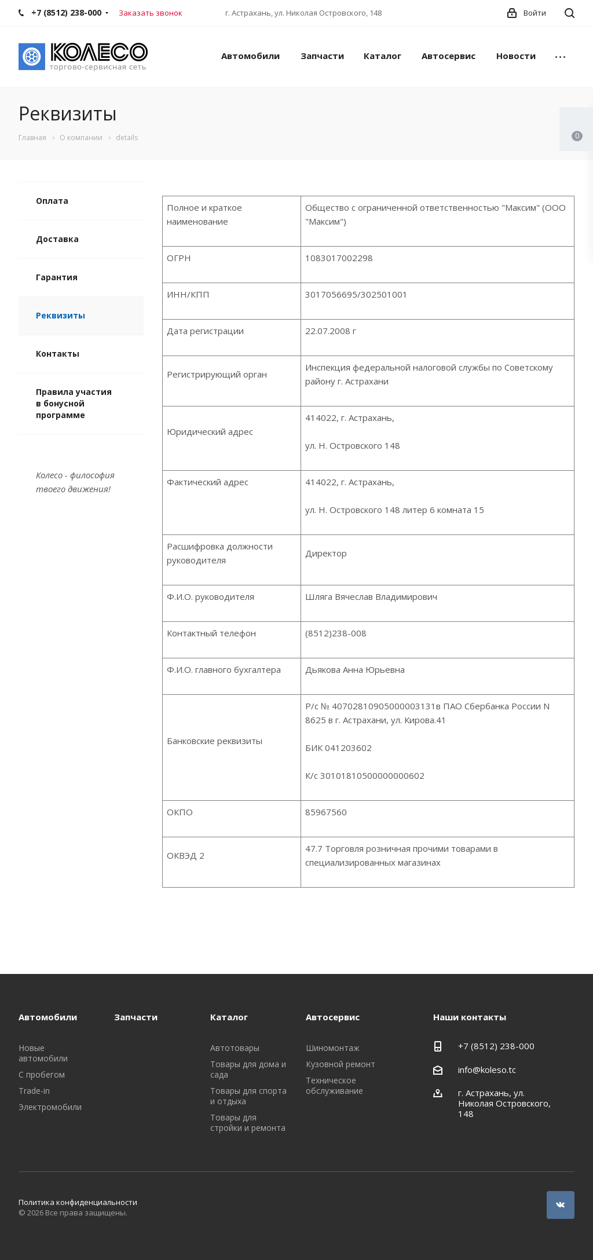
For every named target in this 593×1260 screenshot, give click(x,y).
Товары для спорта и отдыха (248, 1096)
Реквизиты (60, 315)
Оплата (52, 200)
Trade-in (34, 1090)
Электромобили (50, 1106)
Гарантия (57, 277)
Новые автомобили (43, 1053)
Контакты (57, 353)
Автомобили (250, 55)
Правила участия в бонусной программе (74, 403)
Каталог (382, 55)
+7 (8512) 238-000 (496, 1046)
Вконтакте (560, 1205)
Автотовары (234, 1047)
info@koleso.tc (487, 1069)
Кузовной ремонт (340, 1063)
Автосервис (448, 55)
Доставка (57, 238)
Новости (516, 55)
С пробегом (42, 1074)
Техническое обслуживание (334, 1085)
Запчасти (322, 55)
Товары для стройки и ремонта (247, 1122)
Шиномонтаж (333, 1047)
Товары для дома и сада (248, 1069)
